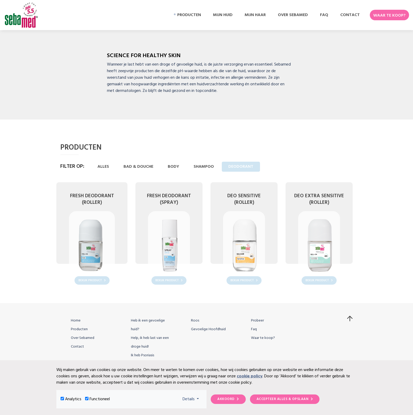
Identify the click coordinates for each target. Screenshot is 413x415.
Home (76, 321)
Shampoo (204, 166)
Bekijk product (92, 280)
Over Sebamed (82, 338)
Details (192, 399)
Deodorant (240, 166)
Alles (103, 166)
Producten (79, 329)
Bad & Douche (138, 166)
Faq (254, 329)
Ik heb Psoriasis (142, 355)
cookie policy (249, 376)
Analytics (73, 399)
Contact (77, 347)
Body (173, 166)
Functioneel (100, 399)
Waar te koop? (263, 338)
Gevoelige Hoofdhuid (208, 329)
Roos (195, 321)
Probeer (257, 321)
